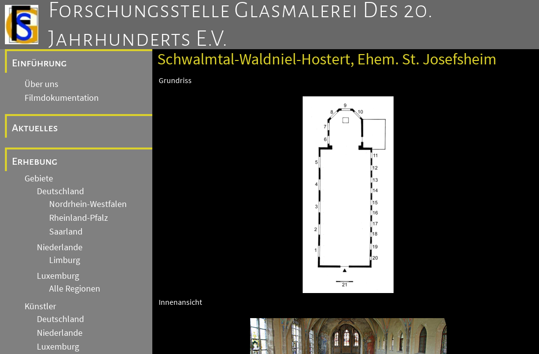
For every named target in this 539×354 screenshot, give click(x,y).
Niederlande (60, 247)
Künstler (40, 306)
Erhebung (34, 161)
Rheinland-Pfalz (78, 217)
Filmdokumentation (62, 97)
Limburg (64, 260)
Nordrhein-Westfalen (88, 204)
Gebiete (39, 178)
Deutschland (60, 191)
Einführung (39, 63)
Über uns (41, 84)
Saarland (66, 231)
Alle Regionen (74, 288)
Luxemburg (58, 275)
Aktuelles (35, 127)
